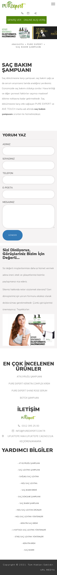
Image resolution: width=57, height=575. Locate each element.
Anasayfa (18, 44)
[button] (35, 13)
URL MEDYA (47, 569)
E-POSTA (8, 187)
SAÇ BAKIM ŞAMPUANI (28, 47)
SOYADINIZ (9, 158)
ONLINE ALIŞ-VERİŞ (34, 19)
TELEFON (8, 173)
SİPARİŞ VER (14, 19)
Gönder (12, 235)
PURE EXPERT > (36, 44)
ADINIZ (6, 144)
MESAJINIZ (8, 202)
